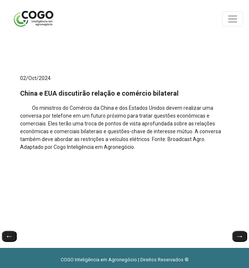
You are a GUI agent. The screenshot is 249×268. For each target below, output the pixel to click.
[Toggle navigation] (232, 19)
